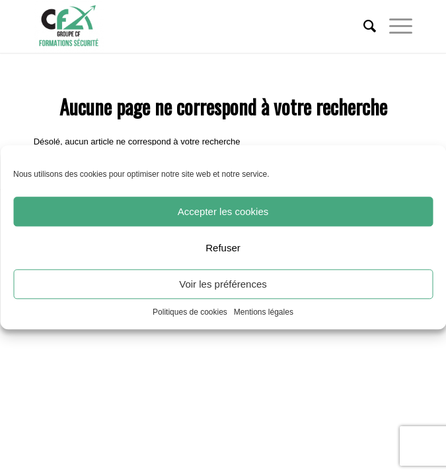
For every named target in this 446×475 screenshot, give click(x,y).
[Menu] (394, 26)
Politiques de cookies (190, 312)
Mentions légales (263, 312)
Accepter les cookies (223, 211)
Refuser (223, 247)
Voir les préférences (223, 284)
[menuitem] (363, 26)
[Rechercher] (363, 26)
